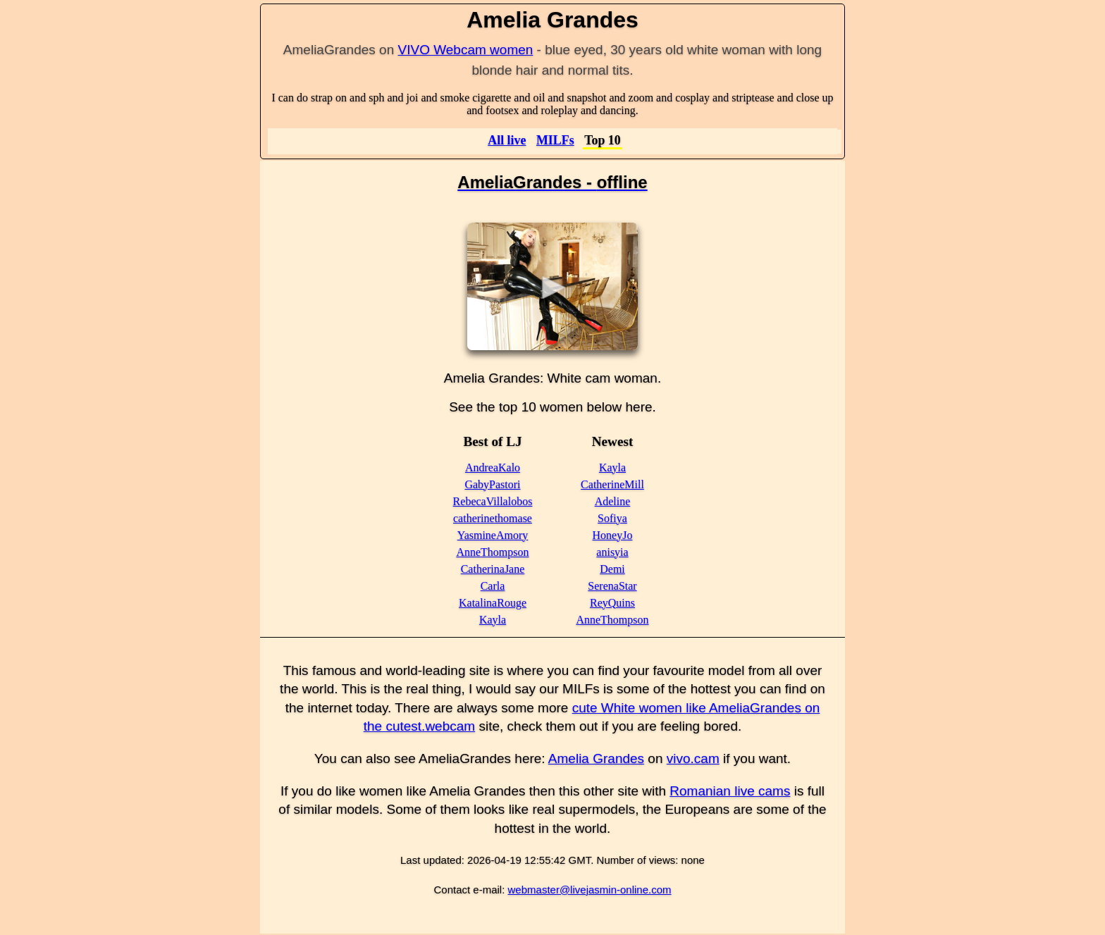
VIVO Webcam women (465, 49)
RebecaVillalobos (493, 501)
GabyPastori (492, 484)
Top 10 (602, 140)
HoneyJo (613, 535)
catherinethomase (492, 518)
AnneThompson (492, 552)
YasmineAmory (493, 535)
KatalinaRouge (492, 603)
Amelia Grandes (596, 758)
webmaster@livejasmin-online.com (590, 890)
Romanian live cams (729, 791)
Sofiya (612, 518)
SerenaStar (612, 586)
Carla (493, 586)
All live (507, 140)
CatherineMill (612, 484)
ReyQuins (612, 603)
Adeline (613, 501)
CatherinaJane (493, 569)
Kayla (492, 620)
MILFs (555, 140)
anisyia (612, 552)
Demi (612, 569)
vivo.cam (693, 758)
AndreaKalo (492, 467)
